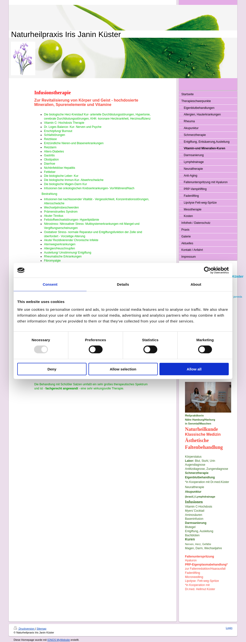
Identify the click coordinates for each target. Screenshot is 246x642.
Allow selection (123, 369)
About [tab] (196, 284)
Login (229, 627)
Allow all (194, 369)
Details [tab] (123, 284)
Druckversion (24, 628)
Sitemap (41, 628)
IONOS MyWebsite (58, 639)
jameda (237, 296)
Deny (51, 369)
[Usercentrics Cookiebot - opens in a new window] (207, 270)
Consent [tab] (50, 284)
